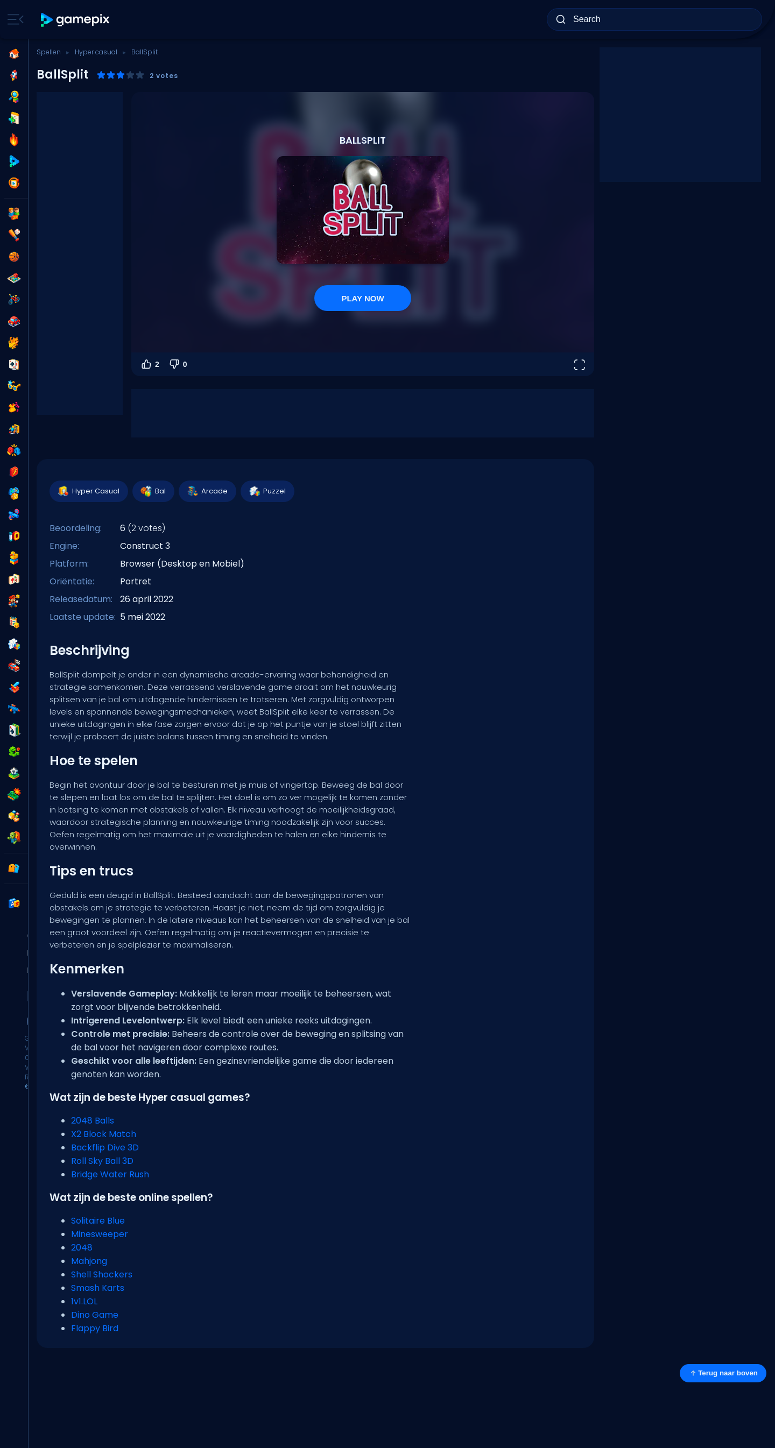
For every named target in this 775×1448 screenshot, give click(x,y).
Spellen (49, 51)
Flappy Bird (94, 1328)
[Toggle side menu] (13, 19)
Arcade (207, 491)
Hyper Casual (88, 491)
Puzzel (267, 491)
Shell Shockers (101, 1274)
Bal (153, 491)
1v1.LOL (84, 1301)
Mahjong (89, 1261)
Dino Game (94, 1315)
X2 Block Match (103, 1134)
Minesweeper (99, 1234)
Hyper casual (96, 51)
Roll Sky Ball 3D (102, 1161)
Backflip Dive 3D (105, 1147)
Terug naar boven (723, 1373)
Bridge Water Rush (110, 1174)
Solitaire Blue (98, 1220)
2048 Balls (92, 1120)
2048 (82, 1247)
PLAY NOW (362, 298)
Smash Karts (97, 1288)
